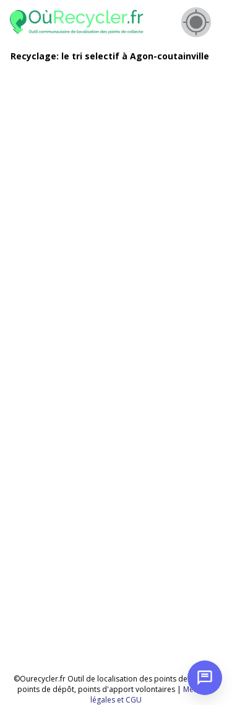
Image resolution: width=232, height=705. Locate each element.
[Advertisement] (116, 188)
